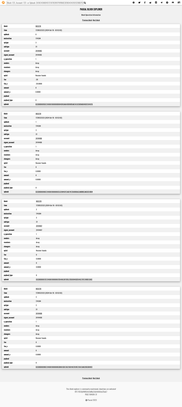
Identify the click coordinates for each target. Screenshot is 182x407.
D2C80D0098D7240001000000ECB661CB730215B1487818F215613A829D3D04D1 (64, 367)
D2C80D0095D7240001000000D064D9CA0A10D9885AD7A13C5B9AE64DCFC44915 (64, 104)
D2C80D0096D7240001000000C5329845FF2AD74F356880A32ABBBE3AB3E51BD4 (64, 191)
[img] (85, 3)
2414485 (39, 50)
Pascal (90, 400)
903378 (38, 26)
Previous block (87, 20)
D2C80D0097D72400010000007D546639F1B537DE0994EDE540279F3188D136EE (64, 279)
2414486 (39, 138)
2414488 (39, 313)
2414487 (39, 226)
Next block (96, 20)
